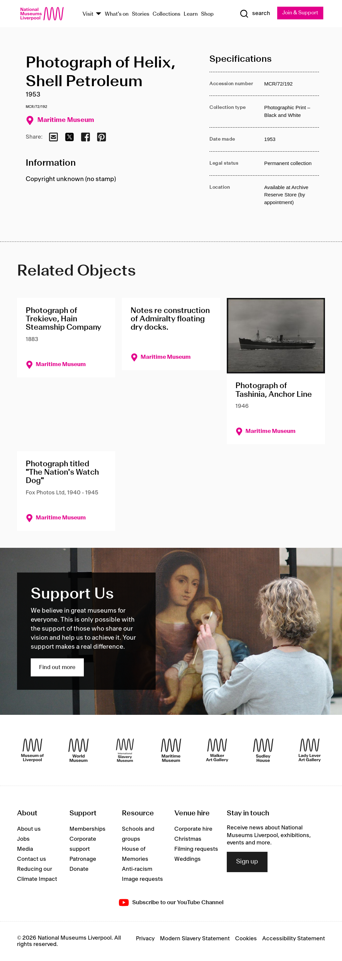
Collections (166, 14)
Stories (140, 14)
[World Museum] (78, 750)
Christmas (187, 839)
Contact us (31, 859)
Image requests (142, 879)
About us (29, 829)
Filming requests (196, 849)
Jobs (23, 839)
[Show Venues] (98, 14)
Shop (207, 14)
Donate (79, 869)
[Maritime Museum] (171, 750)
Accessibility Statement (293, 939)
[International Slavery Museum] (125, 750)
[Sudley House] (263, 750)
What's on (117, 14)
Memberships (87, 829)
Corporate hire (193, 829)
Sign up (247, 862)
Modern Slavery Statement (195, 939)
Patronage (82, 859)
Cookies (246, 939)
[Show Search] (254, 13)
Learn (191, 14)
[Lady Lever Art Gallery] (309, 750)
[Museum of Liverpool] (32, 750)
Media (25, 849)
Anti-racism (137, 869)
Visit (88, 14)
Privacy (145, 939)
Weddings (187, 859)
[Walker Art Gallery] (217, 750)
